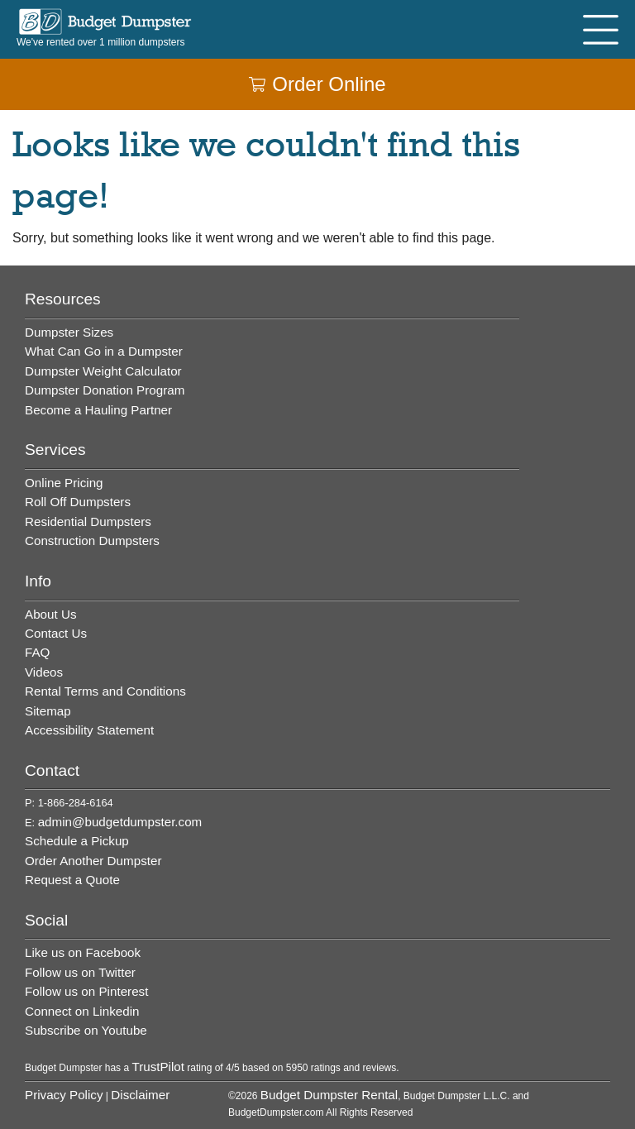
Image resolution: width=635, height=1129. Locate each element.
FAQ (37, 652)
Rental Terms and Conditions (105, 691)
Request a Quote (72, 880)
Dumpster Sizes (69, 332)
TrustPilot (157, 1067)
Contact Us (56, 633)
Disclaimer (140, 1095)
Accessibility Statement (89, 730)
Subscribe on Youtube (86, 1030)
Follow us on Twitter (80, 972)
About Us (50, 614)
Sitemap (48, 711)
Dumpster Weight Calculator (103, 371)
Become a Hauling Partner (98, 410)
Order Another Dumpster (93, 861)
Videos (44, 672)
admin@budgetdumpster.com (120, 822)
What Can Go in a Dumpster (104, 351)
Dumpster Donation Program (104, 390)
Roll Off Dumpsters (78, 502)
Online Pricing (64, 483)
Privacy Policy (64, 1095)
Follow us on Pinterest (86, 991)
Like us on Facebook (83, 952)
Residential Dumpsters (88, 521)
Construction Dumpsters (92, 540)
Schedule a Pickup (77, 841)
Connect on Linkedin (82, 1011)
